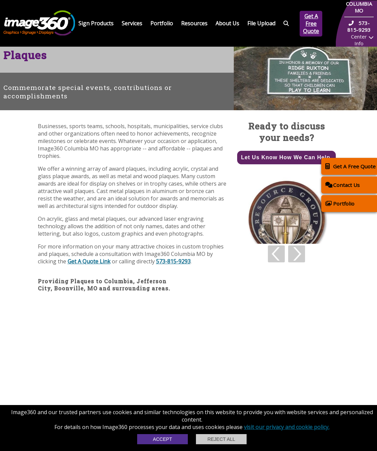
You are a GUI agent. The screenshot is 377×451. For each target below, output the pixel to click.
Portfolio (161, 23)
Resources (194, 23)
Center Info (359, 40)
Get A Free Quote (311, 24)
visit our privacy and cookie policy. (286, 427)
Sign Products (96, 23)
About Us (227, 23)
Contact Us (342, 185)
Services (132, 23)
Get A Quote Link (89, 261)
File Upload (261, 23)
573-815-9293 (173, 261)
